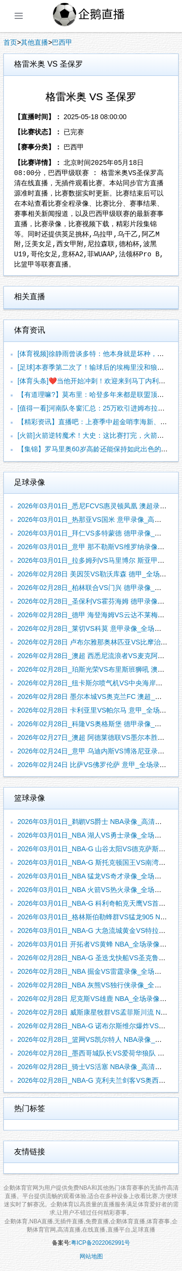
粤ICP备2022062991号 (101, 1242)
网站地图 (91, 1256)
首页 (10, 42)
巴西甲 (62, 42)
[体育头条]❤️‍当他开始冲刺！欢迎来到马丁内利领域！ (98, 381)
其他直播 (34, 42)
